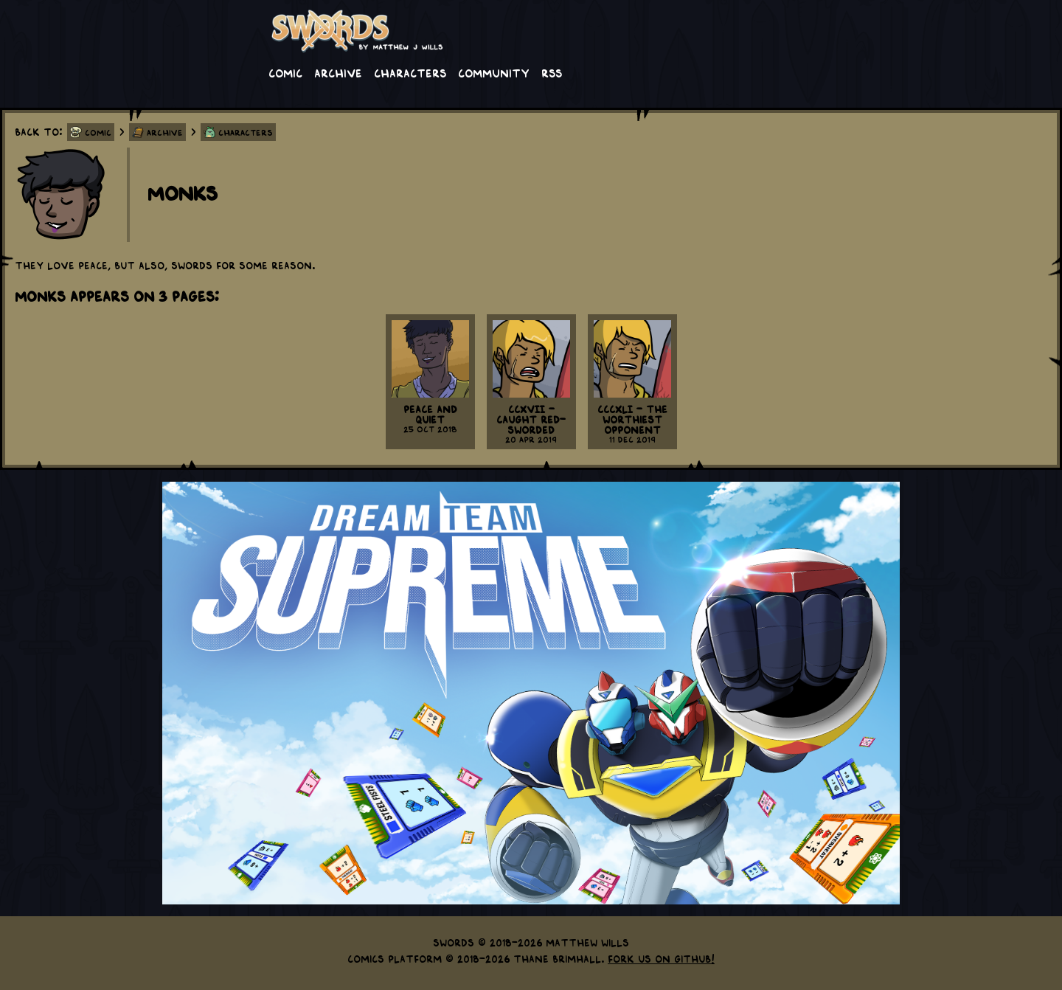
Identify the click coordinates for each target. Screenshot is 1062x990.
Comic (285, 72)
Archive (338, 72)
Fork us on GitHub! (661, 958)
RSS (551, 72)
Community (494, 72)
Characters (410, 72)
